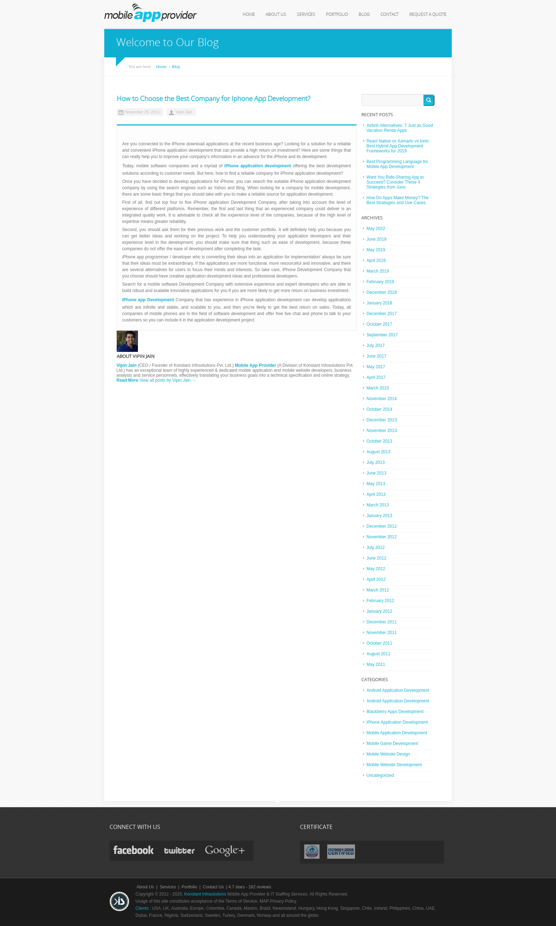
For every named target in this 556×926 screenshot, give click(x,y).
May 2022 (376, 228)
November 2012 (382, 536)
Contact (389, 14)
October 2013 (380, 441)
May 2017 (376, 366)
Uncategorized (380, 775)
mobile (150, 13)
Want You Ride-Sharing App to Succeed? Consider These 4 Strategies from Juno (395, 182)
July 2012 (376, 547)
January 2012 (380, 611)
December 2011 (382, 621)
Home (249, 14)
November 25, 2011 (143, 112)
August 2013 (378, 451)
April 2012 (376, 579)
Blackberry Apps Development (395, 711)
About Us (276, 14)
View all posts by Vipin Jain (167, 380)
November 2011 (382, 632)
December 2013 (382, 419)
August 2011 (378, 653)
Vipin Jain (184, 112)
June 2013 (377, 473)
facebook (133, 850)
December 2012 (382, 526)
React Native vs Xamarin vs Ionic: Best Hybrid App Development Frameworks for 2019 (398, 146)
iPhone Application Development (397, 722)
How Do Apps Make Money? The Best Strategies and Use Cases (398, 200)
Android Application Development (398, 690)
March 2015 (378, 388)
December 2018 (382, 292)
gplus (225, 851)
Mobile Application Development (397, 732)
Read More (127, 380)
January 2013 (380, 515)
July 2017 (376, 345)
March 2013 (378, 505)
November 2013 (382, 430)
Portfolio (337, 14)
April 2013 (376, 494)
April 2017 (376, 377)
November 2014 (382, 398)
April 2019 (376, 260)
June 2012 (377, 558)
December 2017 (382, 313)
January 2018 (380, 303)
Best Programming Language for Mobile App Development (397, 164)
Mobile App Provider (255, 365)
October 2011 (380, 643)
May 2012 (376, 568)
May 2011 (376, 664)
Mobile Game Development (392, 743)
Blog (364, 14)
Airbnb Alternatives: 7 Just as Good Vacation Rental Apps (400, 128)
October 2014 (380, 409)
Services (306, 14)
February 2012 (380, 600)
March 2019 (378, 271)
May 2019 (376, 249)
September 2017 (382, 334)
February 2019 (380, 281)
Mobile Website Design (388, 754)
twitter (179, 850)
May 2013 (376, 483)
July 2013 (376, 462)
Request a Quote (427, 14)
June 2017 (377, 356)
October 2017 (380, 324)
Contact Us (213, 887)
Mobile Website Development (394, 764)
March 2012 (378, 590)
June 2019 (377, 239)
